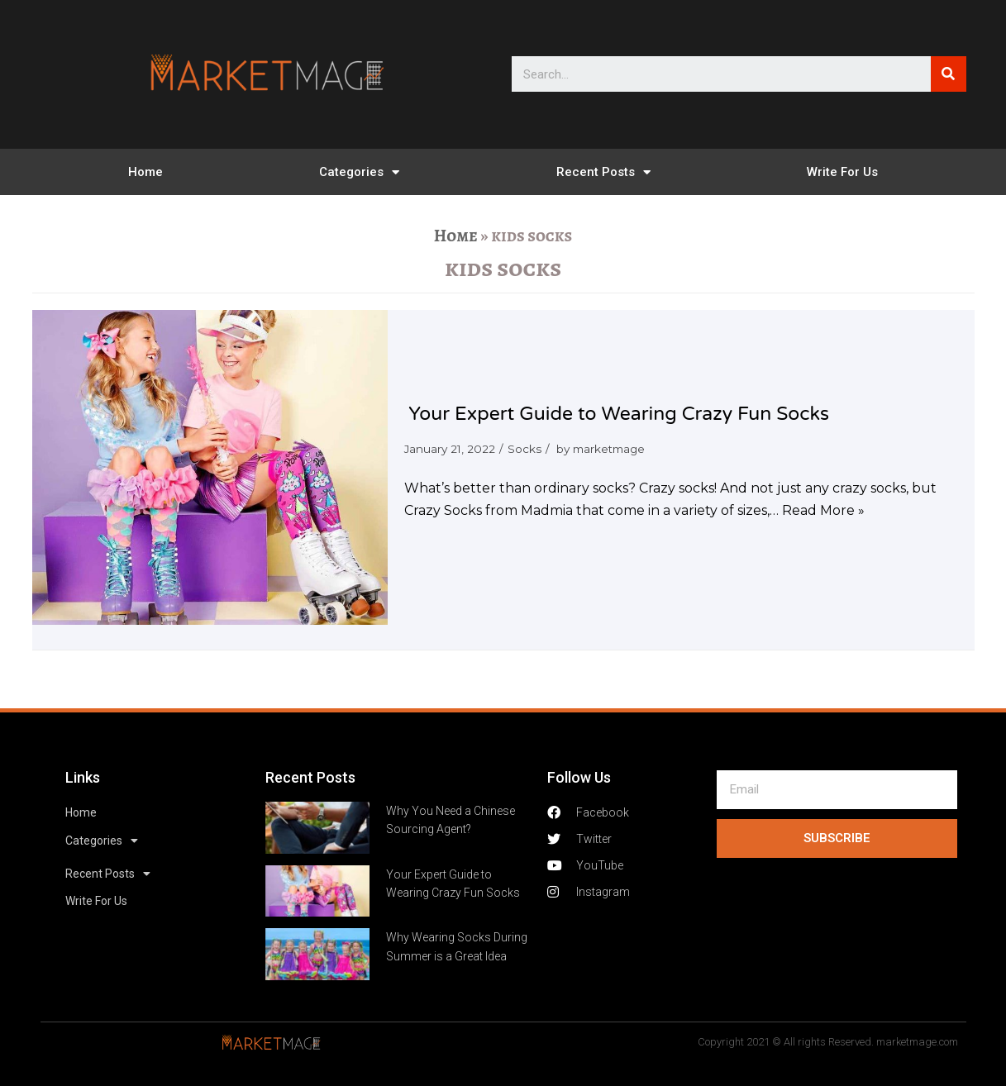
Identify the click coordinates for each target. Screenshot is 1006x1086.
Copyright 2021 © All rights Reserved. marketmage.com (828, 1042)
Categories (359, 172)
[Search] (948, 74)
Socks (524, 448)
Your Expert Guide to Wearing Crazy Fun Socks (618, 414)
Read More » (823, 510)
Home (145, 171)
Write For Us (842, 171)
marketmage (609, 448)
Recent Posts (603, 172)
